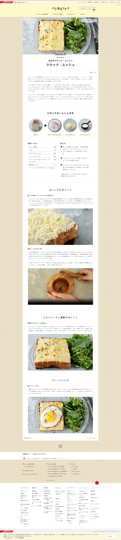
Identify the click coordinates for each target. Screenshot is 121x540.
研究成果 (46, 497)
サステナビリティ (71, 490)
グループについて (24, 490)
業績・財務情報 (59, 513)
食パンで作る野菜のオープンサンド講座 (57, 475)
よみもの (73, 465)
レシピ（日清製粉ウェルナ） (83, 496)
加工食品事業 (35, 495)
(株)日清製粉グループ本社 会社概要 (25, 522)
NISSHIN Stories (24, 515)
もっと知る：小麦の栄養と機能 (48, 505)
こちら (52, 169)
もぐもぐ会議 (75, 467)
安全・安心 (58, 490)
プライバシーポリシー (95, 507)
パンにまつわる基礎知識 (29, 465)
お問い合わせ (105, 2)
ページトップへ (97, 485)
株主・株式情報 (59, 515)
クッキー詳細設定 (95, 518)
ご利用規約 (93, 513)
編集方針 (69, 522)
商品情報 (90, 2)
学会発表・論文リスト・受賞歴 (48, 501)
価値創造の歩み (24, 497)
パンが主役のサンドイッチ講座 (49, 459)
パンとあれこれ (75, 475)
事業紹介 (34, 490)
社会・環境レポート (71, 520)
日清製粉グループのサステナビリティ (71, 496)
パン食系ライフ (83, 518)
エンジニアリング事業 (36, 505)
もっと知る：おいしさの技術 (48, 514)
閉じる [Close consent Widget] (110, 536)
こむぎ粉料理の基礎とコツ (83, 502)
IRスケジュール (59, 520)
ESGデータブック (71, 510)
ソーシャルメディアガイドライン (31, 475)
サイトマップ (94, 520)
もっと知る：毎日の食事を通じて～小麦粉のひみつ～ (48, 509)
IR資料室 (57, 511)
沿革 (21, 519)
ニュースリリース (82, 2)
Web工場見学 (82, 508)
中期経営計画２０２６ (25, 503)
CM (79, 526)
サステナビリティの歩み (71, 507)
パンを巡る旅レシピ (29, 467)
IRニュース (57, 504)
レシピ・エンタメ (83, 490)
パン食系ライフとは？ (28, 472)
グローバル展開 (24, 510)
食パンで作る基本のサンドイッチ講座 (57, 470)
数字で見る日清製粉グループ (25, 507)
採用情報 (97, 2)
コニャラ (81, 520)
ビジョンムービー (24, 517)
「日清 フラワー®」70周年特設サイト (83, 523)
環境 (68, 499)
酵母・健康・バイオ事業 (36, 498)
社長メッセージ (24, 493)
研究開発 (46, 490)
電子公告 (57, 518)
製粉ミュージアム (83, 505)
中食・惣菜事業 (35, 501)
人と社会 (69, 501)
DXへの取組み (23, 512)
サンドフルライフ (36, 459)
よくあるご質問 (59, 522)
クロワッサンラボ (76, 473)
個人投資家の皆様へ (60, 508)
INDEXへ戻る (94, 72)
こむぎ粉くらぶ (83, 493)
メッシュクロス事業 (36, 508)
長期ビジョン (23, 500)
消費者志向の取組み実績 (71, 517)
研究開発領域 (47, 493)
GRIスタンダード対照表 (72, 513)
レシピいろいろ (51, 482)
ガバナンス (69, 504)
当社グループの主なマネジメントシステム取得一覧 (60, 495)
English (112, 2)
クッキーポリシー (95, 516)
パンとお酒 (74, 470)
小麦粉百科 (82, 499)
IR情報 (57, 500)
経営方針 (57, 506)
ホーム (28, 459)
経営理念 (22, 495)
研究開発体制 (47, 495)
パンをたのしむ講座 (52, 465)
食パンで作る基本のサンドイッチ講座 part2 (58, 473)
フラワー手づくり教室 (83, 515)
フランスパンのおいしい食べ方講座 (56, 467)
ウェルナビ (69, 525)
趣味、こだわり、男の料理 (83, 511)
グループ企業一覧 (24, 525)
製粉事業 (34, 493)
